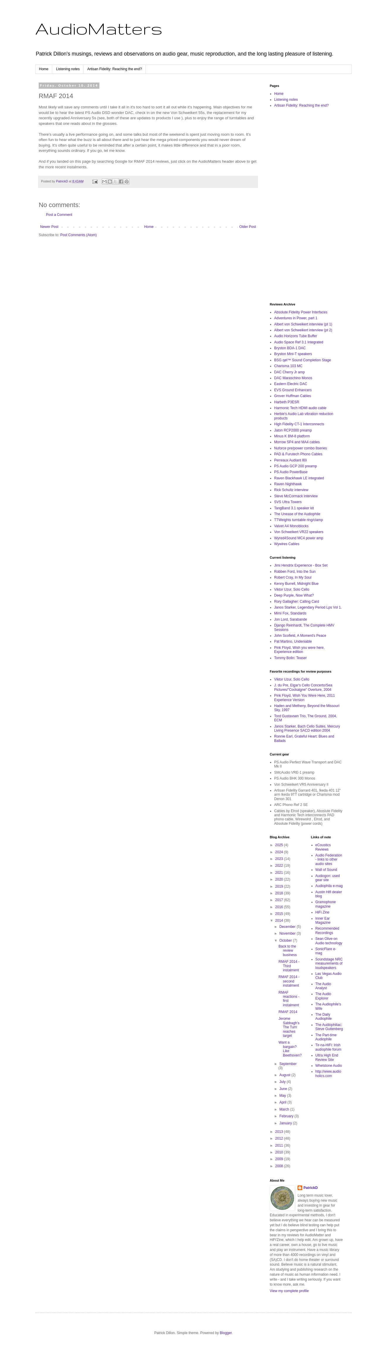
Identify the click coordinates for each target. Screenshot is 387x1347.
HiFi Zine (322, 912)
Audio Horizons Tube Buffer (295, 336)
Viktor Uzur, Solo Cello (291, 589)
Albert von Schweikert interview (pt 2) (303, 330)
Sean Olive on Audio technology (328, 941)
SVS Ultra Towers (288, 502)
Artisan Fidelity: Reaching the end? (114, 69)
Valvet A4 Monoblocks (291, 526)
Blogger (226, 1333)
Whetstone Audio (328, 1066)
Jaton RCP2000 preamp (293, 430)
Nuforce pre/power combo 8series (300, 448)
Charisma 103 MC (288, 366)
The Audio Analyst (323, 986)
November (288, 933)
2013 (279, 1132)
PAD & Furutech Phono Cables (298, 454)
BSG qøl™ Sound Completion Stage (302, 360)
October (286, 940)
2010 (279, 1152)
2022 (279, 866)
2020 (279, 879)
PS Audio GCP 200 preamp (295, 466)
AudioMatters (99, 28)
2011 (279, 1145)
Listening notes (68, 69)
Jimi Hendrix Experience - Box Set (300, 565)
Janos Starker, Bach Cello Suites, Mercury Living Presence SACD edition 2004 (307, 728)
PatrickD (310, 1188)
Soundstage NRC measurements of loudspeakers (329, 963)
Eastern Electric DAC (290, 384)
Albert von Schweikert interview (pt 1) (303, 324)
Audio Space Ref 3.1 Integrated (298, 342)
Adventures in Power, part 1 (295, 318)
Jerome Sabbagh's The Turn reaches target (289, 1027)
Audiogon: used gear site (327, 878)
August (285, 1075)
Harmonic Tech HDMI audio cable (300, 408)
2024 (279, 852)
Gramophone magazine (325, 904)
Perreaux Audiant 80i (290, 460)
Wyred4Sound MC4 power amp (298, 538)
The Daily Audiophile (323, 1016)
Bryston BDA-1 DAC (290, 348)
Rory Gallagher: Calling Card (296, 601)
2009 (279, 1159)
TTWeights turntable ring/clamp (298, 520)
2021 (279, 873)
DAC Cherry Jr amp (289, 372)
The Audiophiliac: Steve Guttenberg (329, 1027)
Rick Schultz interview (291, 490)
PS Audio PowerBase (291, 472)
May (283, 1096)
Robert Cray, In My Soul (292, 577)
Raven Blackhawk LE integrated (299, 478)
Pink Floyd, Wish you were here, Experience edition (299, 650)
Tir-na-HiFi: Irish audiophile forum (328, 1047)
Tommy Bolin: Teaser (290, 658)
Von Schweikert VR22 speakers (298, 532)
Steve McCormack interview (296, 496)
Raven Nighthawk (288, 484)
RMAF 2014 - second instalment (289, 981)
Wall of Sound (326, 870)
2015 (279, 914)
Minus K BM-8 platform (292, 436)
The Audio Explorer (323, 996)
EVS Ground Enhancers (293, 390)
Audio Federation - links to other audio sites (328, 859)
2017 (279, 900)
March (284, 1109)
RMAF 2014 (288, 1012)
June (283, 1089)
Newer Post (49, 227)
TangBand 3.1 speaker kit (294, 508)
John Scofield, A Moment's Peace (300, 636)
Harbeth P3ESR (286, 402)
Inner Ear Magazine (323, 920)
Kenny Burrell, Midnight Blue (296, 584)
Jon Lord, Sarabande (290, 619)
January (286, 1123)
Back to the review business (288, 950)
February (286, 1116)
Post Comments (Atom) (78, 235)
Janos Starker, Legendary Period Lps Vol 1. (308, 607)
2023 (279, 859)
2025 (279, 845)
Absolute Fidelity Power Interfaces (300, 312)
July (283, 1082)
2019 (279, 886)
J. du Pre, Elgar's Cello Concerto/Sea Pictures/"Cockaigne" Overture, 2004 (303, 687)
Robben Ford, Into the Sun (294, 572)
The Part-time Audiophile (326, 1037)
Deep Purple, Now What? (294, 595)
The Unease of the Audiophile (297, 514)
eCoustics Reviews (323, 847)
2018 (279, 893)
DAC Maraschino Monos (293, 378)
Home (43, 69)
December (288, 927)
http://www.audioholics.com (328, 1073)
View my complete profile (289, 1291)
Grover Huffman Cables (292, 396)
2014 (279, 920)
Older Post (247, 227)
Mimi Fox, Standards (290, 613)
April (283, 1102)
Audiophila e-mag (329, 886)
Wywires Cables (286, 544)
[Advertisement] (306, 205)
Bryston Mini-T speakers (293, 354)
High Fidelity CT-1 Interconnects (299, 424)
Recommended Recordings (327, 930)
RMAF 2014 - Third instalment (289, 966)
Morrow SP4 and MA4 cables (297, 442)
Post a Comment (59, 215)
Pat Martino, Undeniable (293, 641)
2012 (279, 1138)
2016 (279, 907)
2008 (279, 1166)
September (288, 1064)
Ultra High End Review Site (326, 1057)
